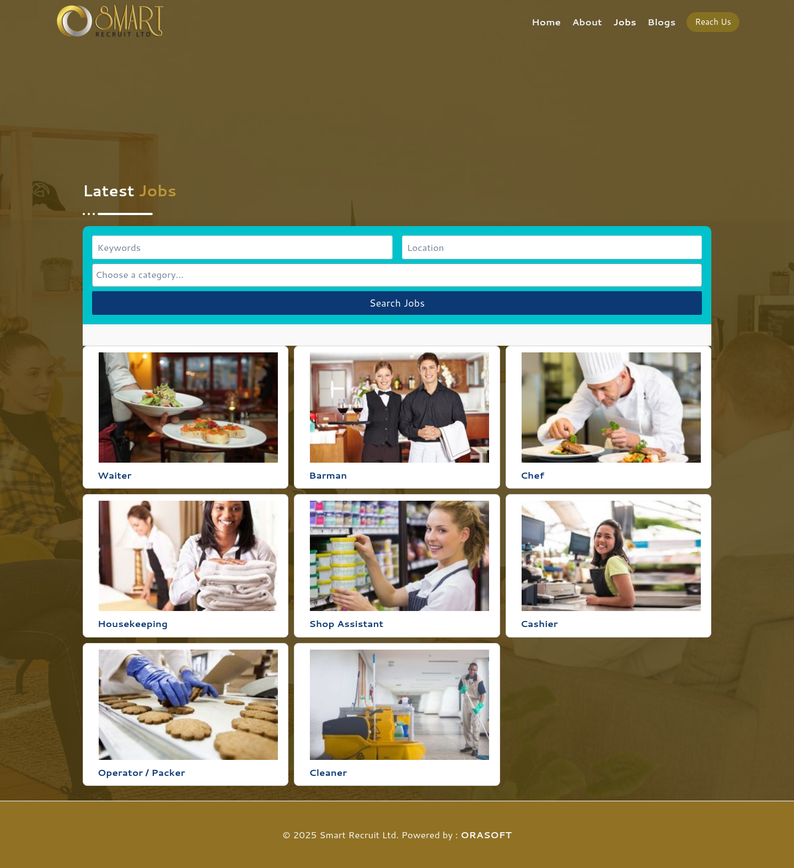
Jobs (624, 21)
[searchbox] (397, 274)
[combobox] (397, 275)
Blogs (661, 21)
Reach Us (713, 22)
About (587, 21)
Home (546, 21)
